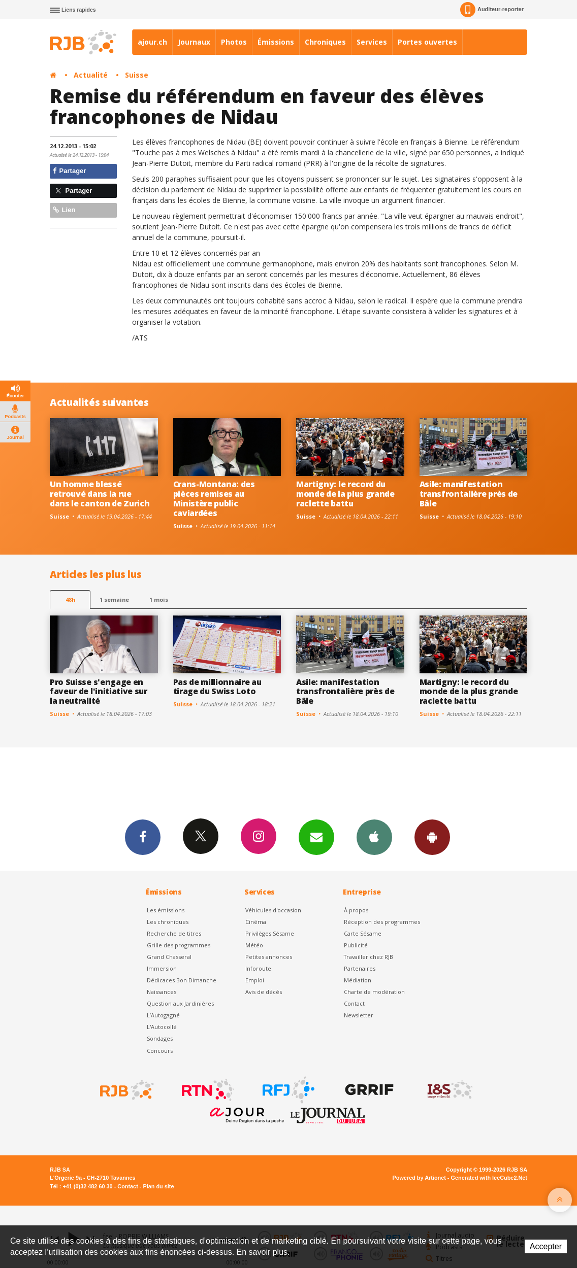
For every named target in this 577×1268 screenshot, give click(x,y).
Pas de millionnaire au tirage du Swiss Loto (217, 686)
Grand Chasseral (169, 956)
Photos (234, 42)
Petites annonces (268, 956)
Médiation (357, 980)
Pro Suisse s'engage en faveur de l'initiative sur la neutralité (98, 691)
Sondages (160, 1038)
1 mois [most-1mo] (158, 599)
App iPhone (374, 836)
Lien (64, 210)
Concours (160, 1050)
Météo (254, 945)
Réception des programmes (382, 921)
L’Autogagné (163, 1015)
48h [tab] (70, 599)
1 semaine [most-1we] (114, 599)
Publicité (356, 945)
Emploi (254, 980)
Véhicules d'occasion (273, 910)
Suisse (136, 75)
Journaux (194, 42)
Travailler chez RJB (368, 956)
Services (372, 42)
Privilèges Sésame (269, 933)
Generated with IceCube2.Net (489, 1178)
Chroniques (325, 42)
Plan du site (158, 1186)
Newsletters (316, 836)
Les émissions (165, 910)
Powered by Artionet (419, 1178)
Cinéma (255, 921)
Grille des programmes (178, 945)
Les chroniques (167, 921)
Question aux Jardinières (180, 1003)
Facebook (143, 836)
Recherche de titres (174, 933)
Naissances (161, 991)
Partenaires (359, 968)
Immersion (162, 968)
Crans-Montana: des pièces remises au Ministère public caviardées (214, 498)
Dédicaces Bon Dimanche (181, 980)
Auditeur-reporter (492, 9)
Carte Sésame (362, 933)
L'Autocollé (162, 1026)
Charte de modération (374, 991)
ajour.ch (152, 42)
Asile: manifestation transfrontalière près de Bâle (469, 493)
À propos (356, 910)
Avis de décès (263, 991)
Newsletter (358, 1015)
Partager (69, 171)
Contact (354, 1003)
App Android (432, 836)
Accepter (546, 1246)
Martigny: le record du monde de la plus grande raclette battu (345, 493)
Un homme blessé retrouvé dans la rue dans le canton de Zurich (99, 493)
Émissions (276, 42)
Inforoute (258, 968)
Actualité (91, 75)
